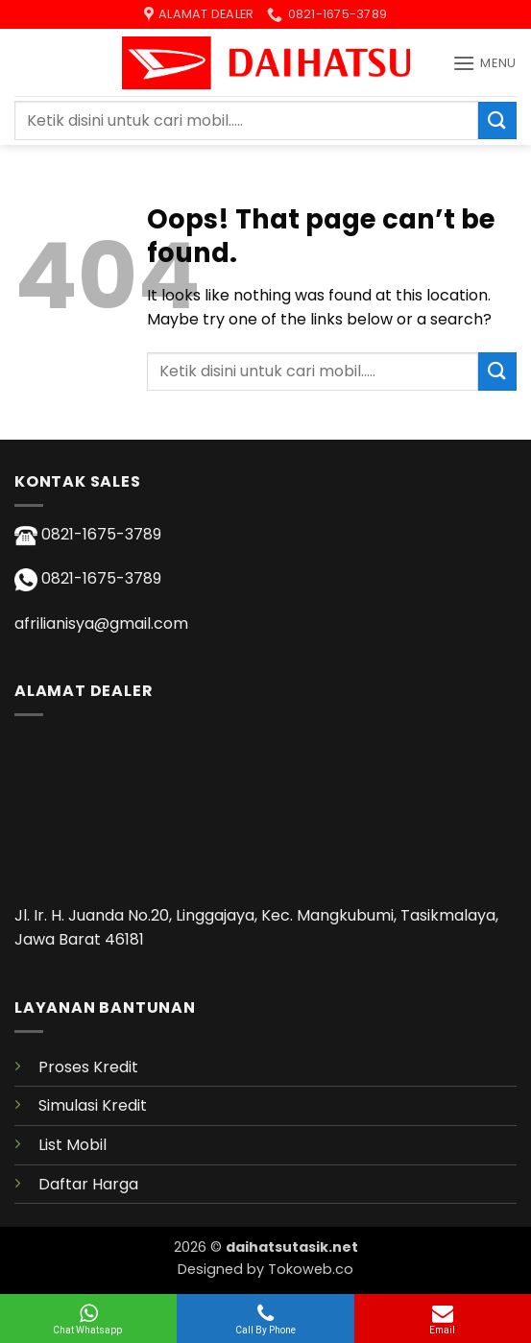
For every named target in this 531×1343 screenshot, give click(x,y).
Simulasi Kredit (92, 1105)
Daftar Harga (88, 1184)
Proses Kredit (88, 1067)
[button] (484, 62)
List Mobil (72, 1145)
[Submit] (497, 120)
